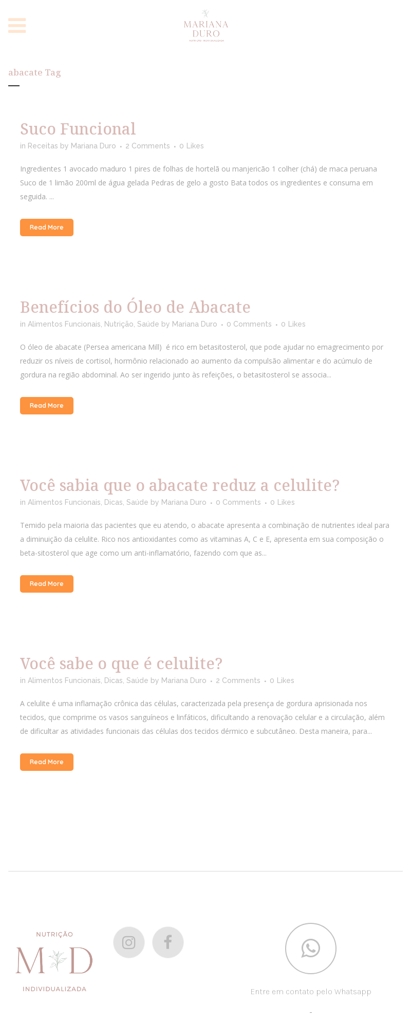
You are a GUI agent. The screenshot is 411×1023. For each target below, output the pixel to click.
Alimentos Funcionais (64, 324)
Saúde (148, 324)
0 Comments (249, 324)
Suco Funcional (78, 128)
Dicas (113, 502)
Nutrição (119, 324)
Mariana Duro (93, 146)
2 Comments (147, 146)
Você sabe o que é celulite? (121, 663)
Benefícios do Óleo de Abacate (135, 306)
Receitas (43, 146)
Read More (47, 227)
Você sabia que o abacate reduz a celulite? (180, 485)
